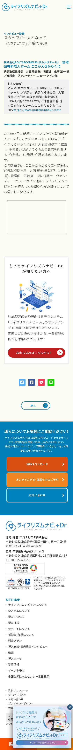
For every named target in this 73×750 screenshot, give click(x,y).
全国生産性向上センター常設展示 (28, 676)
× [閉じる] (70, 707)
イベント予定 (16, 670)
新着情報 (13, 664)
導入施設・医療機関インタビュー (28, 646)
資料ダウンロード (18, 690)
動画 (11, 652)
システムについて (19, 611)
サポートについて (19, 629)
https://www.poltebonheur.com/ (37, 110)
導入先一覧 (15, 658)
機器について (16, 617)
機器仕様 (13, 623)
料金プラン (15, 640)
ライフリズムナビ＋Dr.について (27, 605)
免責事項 (13, 708)
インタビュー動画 (14, 33)
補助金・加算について (21, 634)
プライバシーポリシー (20, 703)
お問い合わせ (15, 699)
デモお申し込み (17, 695)
